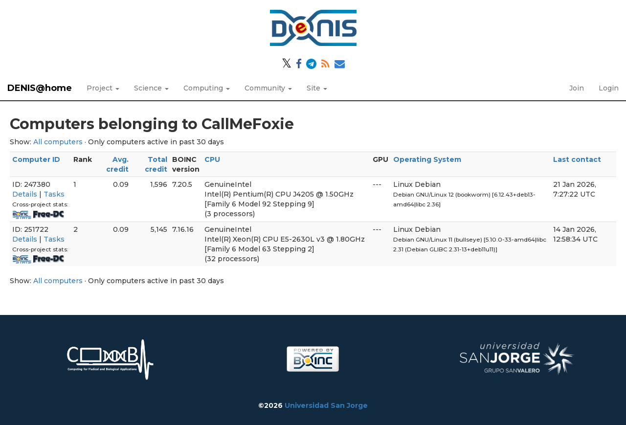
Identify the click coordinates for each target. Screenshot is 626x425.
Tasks (54, 194)
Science (151, 88)
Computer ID (36, 159)
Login (609, 88)
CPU (212, 159)
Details (24, 194)
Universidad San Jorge (326, 405)
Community (268, 88)
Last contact (577, 159)
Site (317, 88)
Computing (206, 88)
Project (103, 88)
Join (576, 88)
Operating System (427, 159)
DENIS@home (39, 88)
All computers (58, 141)
